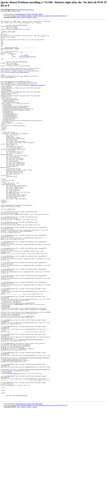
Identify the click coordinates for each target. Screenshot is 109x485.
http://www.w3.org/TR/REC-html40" (18, 82)
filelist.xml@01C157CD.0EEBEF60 (34, 98)
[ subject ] (29, 17)
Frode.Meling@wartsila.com (26, 9)
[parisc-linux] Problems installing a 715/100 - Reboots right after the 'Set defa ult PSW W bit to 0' (40, 16)
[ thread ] (23, 17)
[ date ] (18, 17)
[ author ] (34, 17)
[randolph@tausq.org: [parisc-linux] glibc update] (29, 14)
